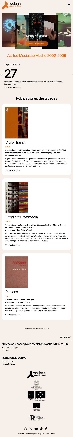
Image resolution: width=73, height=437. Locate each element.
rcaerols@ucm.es (8, 364)
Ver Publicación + (12, 170)
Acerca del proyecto (36, 44)
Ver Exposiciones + (12, 87)
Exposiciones (12, 64)
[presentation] (1, 75)
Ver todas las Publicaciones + (36, 329)
